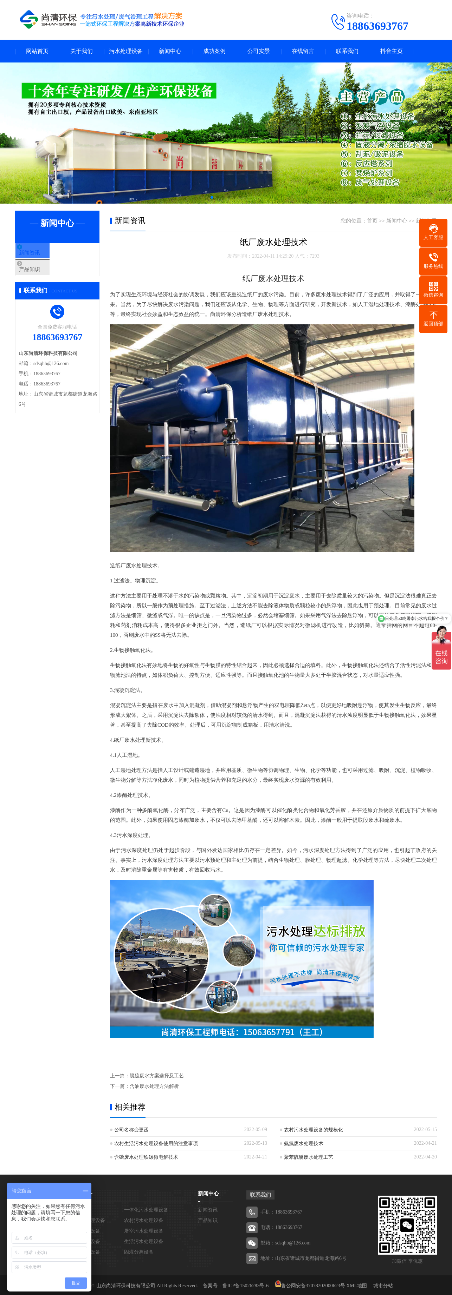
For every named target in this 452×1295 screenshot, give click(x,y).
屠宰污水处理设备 (143, 1231)
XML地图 (356, 1285)
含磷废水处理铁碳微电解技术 (146, 1157)
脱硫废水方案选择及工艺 (157, 1075)
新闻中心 (170, 51)
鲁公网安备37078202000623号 (313, 1285)
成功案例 (214, 51)
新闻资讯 (42, 253)
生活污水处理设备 (143, 1241)
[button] (212, 197)
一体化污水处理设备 (146, 1210)
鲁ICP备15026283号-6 (245, 1285)
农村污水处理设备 (143, 1220)
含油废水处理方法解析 (154, 1086)
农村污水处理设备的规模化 (313, 1129)
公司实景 (258, 51)
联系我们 (347, 51)
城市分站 (383, 1285)
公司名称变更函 (131, 1129)
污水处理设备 (126, 51)
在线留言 (303, 51)
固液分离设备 (139, 1252)
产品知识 (42, 274)
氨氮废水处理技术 (303, 1143)
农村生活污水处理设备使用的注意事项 (156, 1143)
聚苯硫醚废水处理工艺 (308, 1157)
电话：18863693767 (281, 1227)
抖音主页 (391, 51)
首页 (372, 221)
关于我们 (81, 51)
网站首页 (37, 51)
